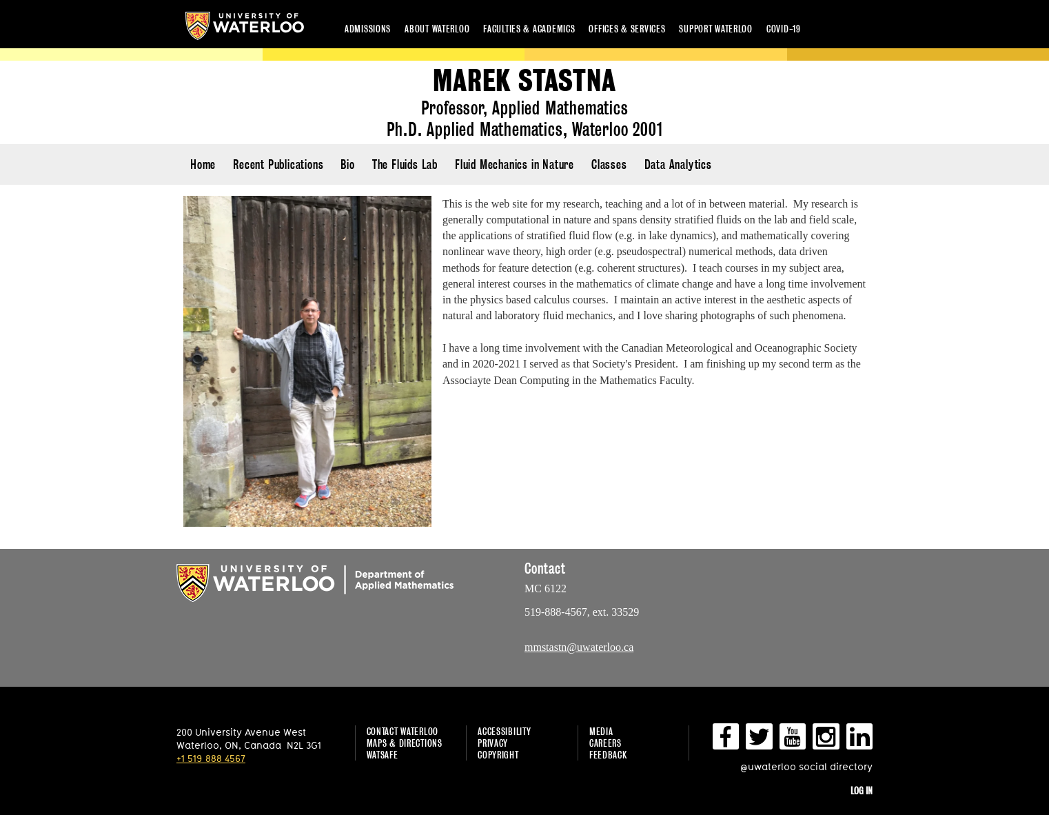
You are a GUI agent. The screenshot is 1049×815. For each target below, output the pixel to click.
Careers (605, 743)
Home (203, 164)
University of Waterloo (244, 26)
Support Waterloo (716, 28)
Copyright (498, 755)
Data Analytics (678, 164)
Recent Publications (278, 164)
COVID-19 (783, 28)
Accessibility (504, 731)
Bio (347, 164)
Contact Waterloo (403, 731)
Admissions (368, 28)
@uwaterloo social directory (806, 766)
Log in (862, 790)
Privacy (493, 743)
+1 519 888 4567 (210, 758)
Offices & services (627, 28)
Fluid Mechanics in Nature (514, 164)
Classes (609, 164)
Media (601, 731)
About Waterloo (437, 28)
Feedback (608, 755)
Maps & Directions (404, 743)
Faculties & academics (529, 28)
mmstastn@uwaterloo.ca (578, 647)
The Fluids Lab (405, 164)
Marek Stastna (524, 81)
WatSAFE (382, 755)
